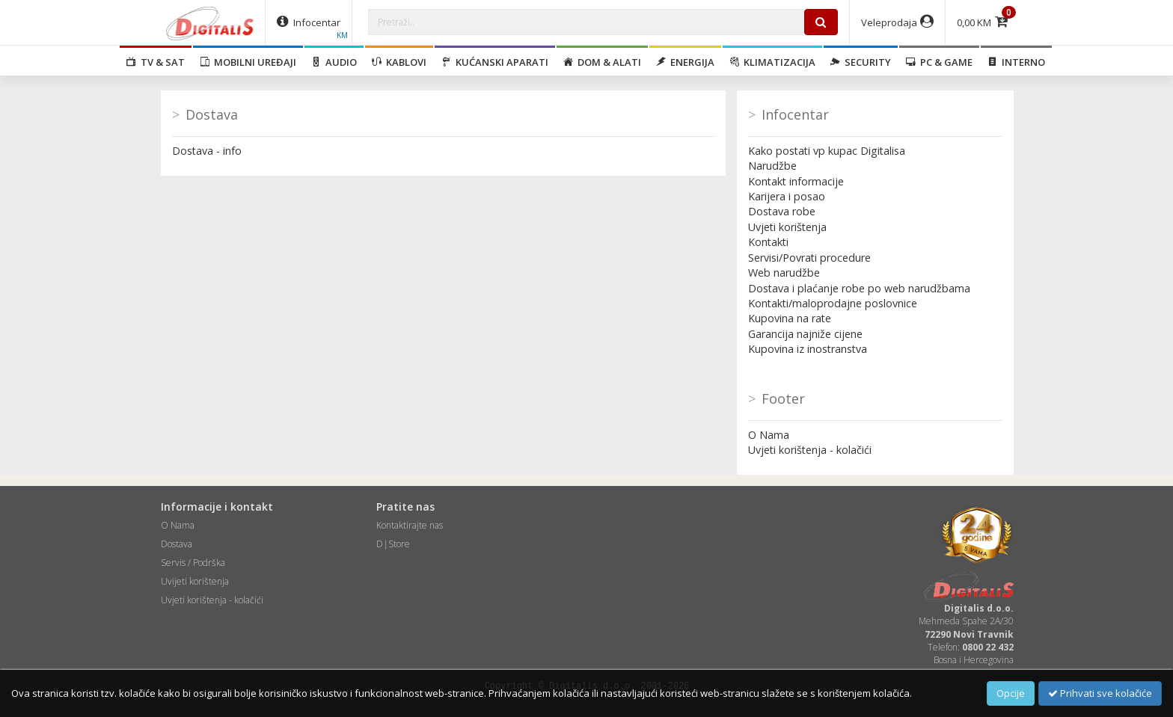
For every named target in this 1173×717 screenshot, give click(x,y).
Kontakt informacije (796, 181)
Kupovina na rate (789, 318)
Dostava (176, 544)
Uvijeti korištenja (195, 581)
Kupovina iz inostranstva (807, 349)
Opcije (1010, 693)
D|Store (393, 544)
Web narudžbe (784, 272)
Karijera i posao (786, 196)
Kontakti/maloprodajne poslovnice (832, 303)
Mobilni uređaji (248, 62)
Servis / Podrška (193, 562)
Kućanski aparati (494, 62)
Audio (334, 62)
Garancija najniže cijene (805, 334)
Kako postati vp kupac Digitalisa (826, 151)
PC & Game (939, 62)
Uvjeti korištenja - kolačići (810, 450)
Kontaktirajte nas (409, 525)
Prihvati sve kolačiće (1100, 693)
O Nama (768, 435)
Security (860, 62)
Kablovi (399, 62)
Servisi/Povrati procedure (809, 257)
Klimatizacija (772, 62)
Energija (685, 62)
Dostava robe (781, 211)
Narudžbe (772, 166)
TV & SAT (155, 62)
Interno (1016, 62)
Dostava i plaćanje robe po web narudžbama (859, 288)
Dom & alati (602, 62)
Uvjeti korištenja (787, 227)
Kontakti (768, 242)
